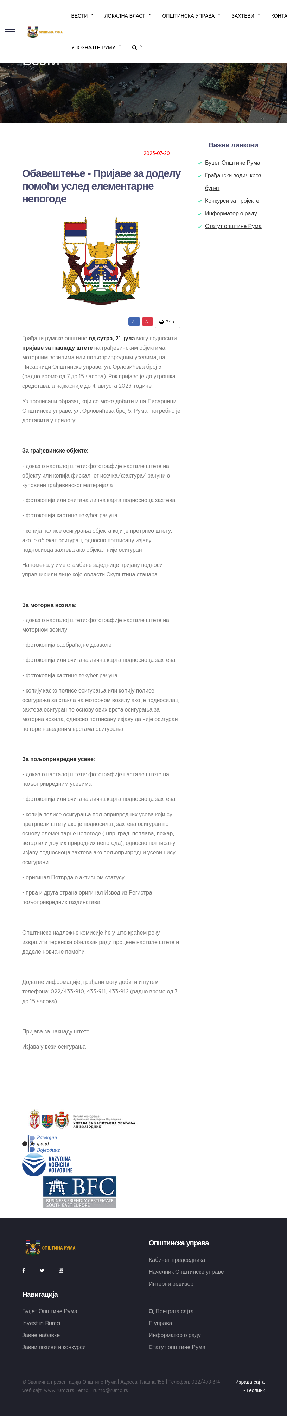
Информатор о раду (231, 213)
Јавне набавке (41, 1335)
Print (167, 321)
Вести (79, 16)
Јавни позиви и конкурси (54, 1347)
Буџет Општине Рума (232, 162)
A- (147, 321)
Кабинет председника (177, 1259)
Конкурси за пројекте (232, 200)
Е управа (160, 1323)
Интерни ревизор (171, 1283)
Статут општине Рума (233, 225)
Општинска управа (188, 16)
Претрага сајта (171, 1311)
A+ (134, 321)
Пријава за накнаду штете (55, 1031)
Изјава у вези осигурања (54, 1046)
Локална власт (124, 16)
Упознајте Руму (93, 47)
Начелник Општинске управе (186, 1271)
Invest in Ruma (41, 1323)
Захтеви (242, 16)
